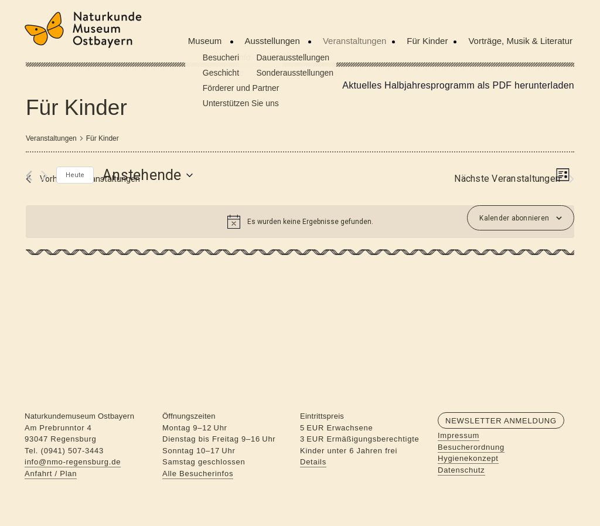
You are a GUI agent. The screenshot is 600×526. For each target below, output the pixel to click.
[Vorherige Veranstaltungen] (29, 175)
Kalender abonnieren (514, 218)
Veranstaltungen (354, 41)
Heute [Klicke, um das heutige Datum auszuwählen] (75, 175)
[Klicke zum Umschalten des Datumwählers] (148, 175)
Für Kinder (427, 41)
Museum (206, 41)
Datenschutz (461, 470)
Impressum (458, 435)
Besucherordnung (471, 447)
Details (313, 461)
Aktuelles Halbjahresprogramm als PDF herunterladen (458, 85)
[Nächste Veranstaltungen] (44, 175)
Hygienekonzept (468, 458)
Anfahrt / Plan (51, 473)
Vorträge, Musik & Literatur (520, 41)
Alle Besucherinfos (197, 473)
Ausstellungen (273, 41)
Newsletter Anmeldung (501, 420)
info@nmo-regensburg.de (73, 461)
